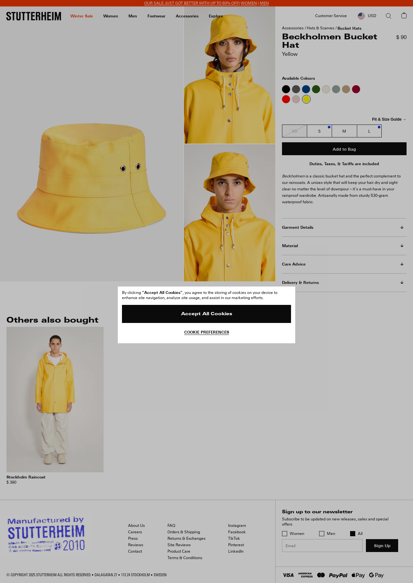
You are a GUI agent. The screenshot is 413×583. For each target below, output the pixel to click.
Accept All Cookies (206, 314)
